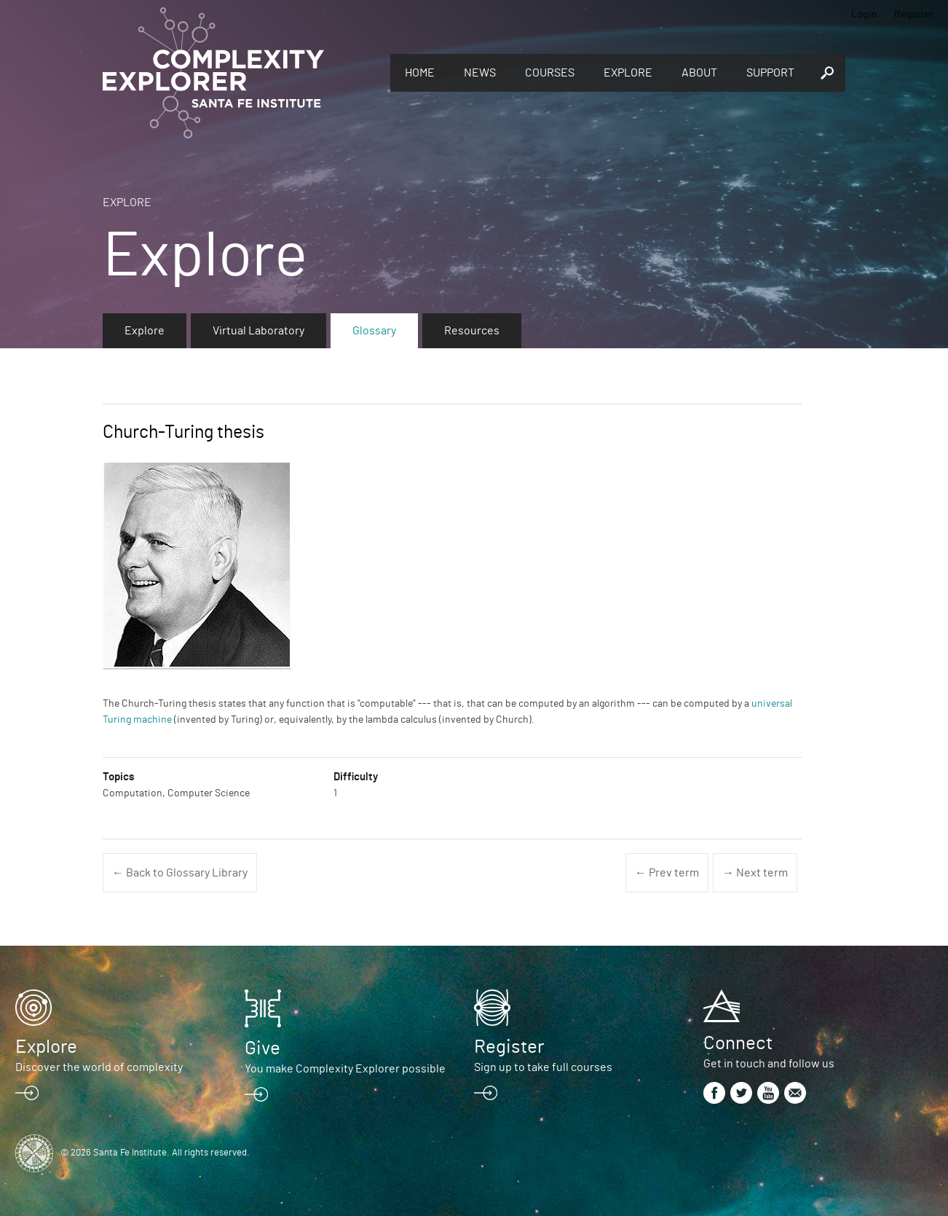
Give (262, 1048)
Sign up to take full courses (543, 1067)
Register (913, 14)
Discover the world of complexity (99, 1067)
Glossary (374, 331)
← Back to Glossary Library (180, 873)
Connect (738, 1043)
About (699, 73)
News (480, 73)
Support (770, 73)
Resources (471, 331)
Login (864, 14)
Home (420, 73)
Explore (628, 73)
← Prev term (667, 873)
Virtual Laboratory (258, 331)
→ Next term (755, 873)
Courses (549, 73)
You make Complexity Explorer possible (345, 1069)
